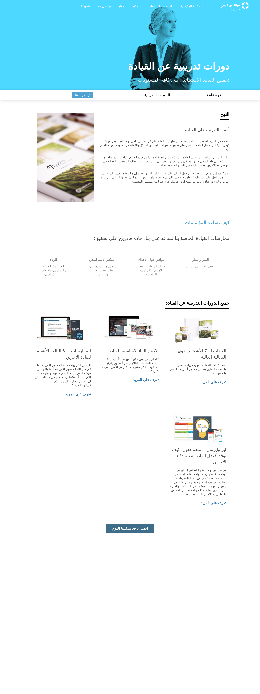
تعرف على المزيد (213, 382)
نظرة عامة (215, 95)
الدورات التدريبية (157, 95)
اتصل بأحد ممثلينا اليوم (130, 528)
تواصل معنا (82, 95)
